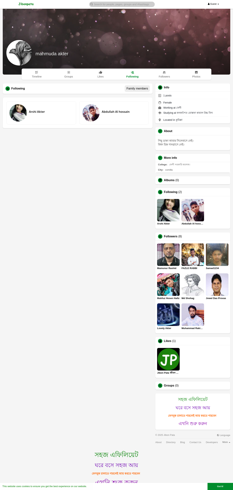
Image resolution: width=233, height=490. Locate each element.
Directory (171, 442)
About (158, 442)
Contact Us (195, 442)
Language (223, 435)
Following (170, 192)
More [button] (226, 442)
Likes (167, 341)
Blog (182, 442)
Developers (212, 442)
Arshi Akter (37, 112)
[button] (122, 4)
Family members (137, 88)
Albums (169, 180)
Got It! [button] (220, 486)
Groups (169, 385)
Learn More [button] (94, 486)
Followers (170, 236)
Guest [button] (213, 4)
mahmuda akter (51, 53)
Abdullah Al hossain (116, 112)
